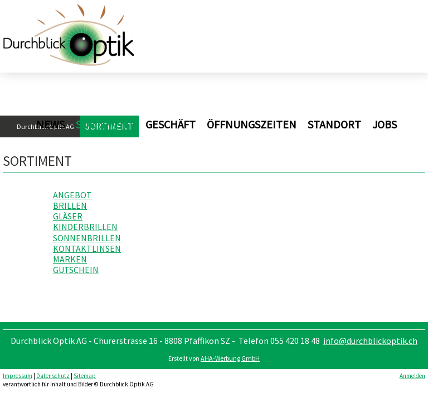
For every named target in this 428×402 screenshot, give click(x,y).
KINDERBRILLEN (85, 226)
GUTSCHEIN (76, 269)
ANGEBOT (72, 194)
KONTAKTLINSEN (87, 248)
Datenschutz (53, 376)
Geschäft (170, 124)
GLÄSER (67, 216)
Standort (334, 124)
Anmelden (412, 376)
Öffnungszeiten (251, 124)
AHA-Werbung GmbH (230, 358)
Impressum (17, 376)
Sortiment (105, 124)
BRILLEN (70, 205)
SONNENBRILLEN (87, 237)
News (50, 124)
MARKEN (70, 259)
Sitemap (85, 376)
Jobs (384, 124)
